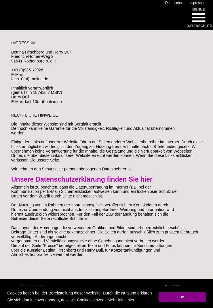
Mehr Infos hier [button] (120, 300)
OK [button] (182, 297)
